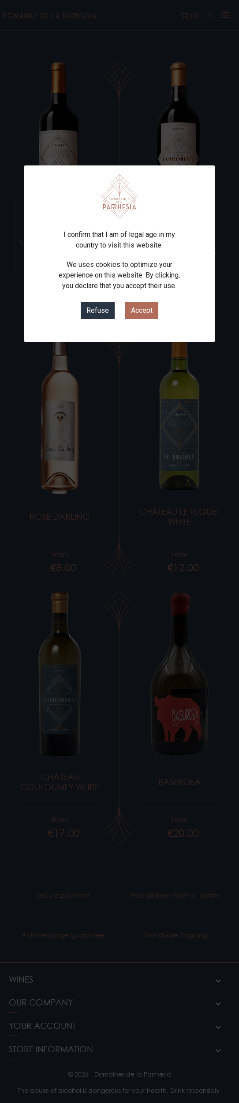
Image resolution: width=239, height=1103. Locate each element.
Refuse (97, 310)
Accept (142, 310)
